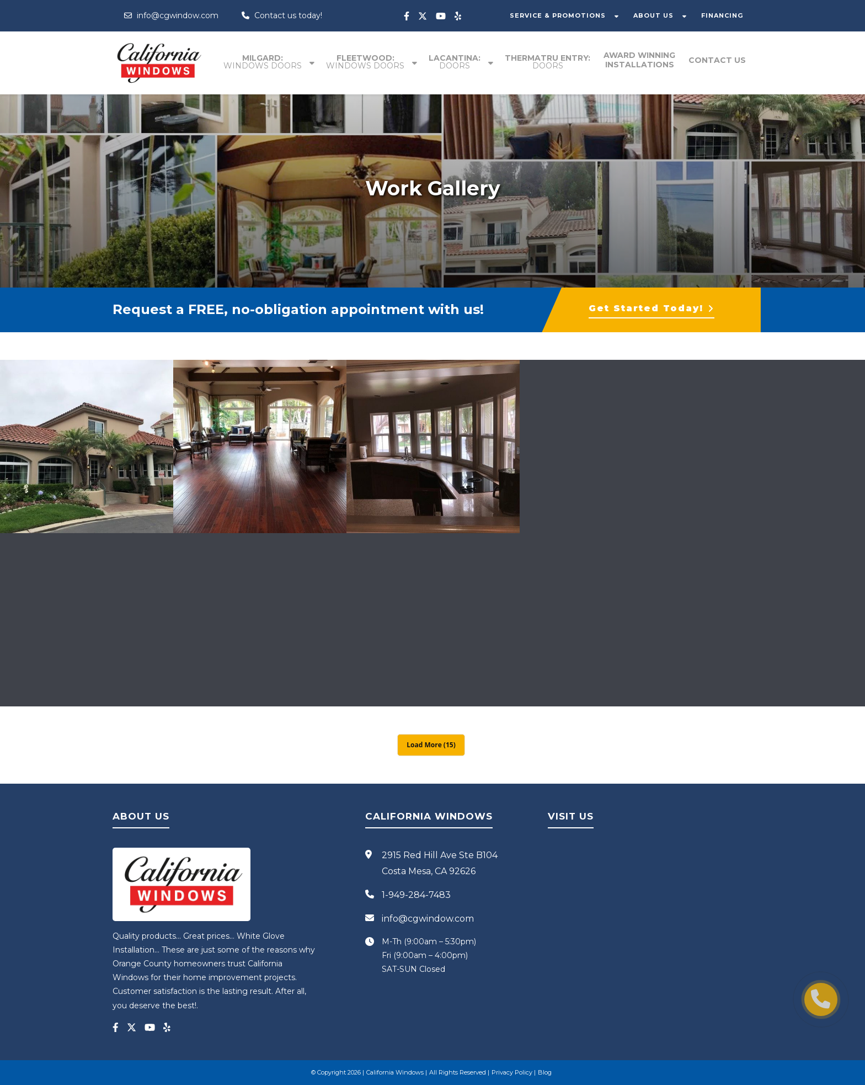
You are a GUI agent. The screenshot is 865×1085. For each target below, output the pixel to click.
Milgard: (262, 62)
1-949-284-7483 (416, 895)
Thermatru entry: (547, 62)
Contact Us (717, 60)
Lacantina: (454, 62)
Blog (545, 1072)
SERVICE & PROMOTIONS (558, 15)
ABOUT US (653, 15)
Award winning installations (639, 60)
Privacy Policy (512, 1072)
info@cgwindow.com (171, 15)
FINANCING (722, 15)
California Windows (395, 1072)
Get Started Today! (651, 308)
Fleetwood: (365, 62)
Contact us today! (282, 15)
